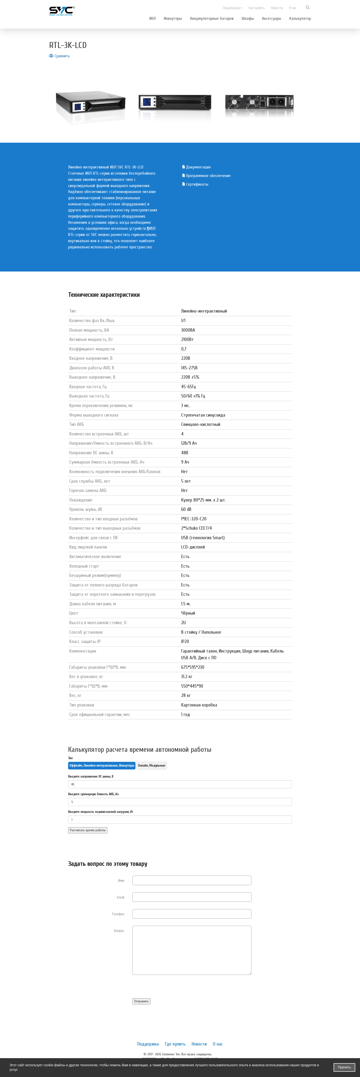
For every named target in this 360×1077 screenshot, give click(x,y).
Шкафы (248, 18)
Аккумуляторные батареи (212, 18)
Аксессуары (271, 18)
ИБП (152, 18)
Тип (70, 758)
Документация (196, 167)
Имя (121, 880)
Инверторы (173, 18)
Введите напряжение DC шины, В (90, 776)
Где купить (257, 8)
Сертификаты (195, 184)
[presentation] (168, 989)
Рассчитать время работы (87, 830)
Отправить (141, 1001)
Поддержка (232, 8)
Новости (277, 8)
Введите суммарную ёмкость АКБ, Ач (93, 794)
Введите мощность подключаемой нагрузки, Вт (100, 812)
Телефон (118, 914)
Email (120, 897)
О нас (293, 8)
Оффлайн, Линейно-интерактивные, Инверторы (102, 765)
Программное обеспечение (206, 175)
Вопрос (119, 931)
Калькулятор (300, 18)
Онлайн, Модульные (151, 765)
